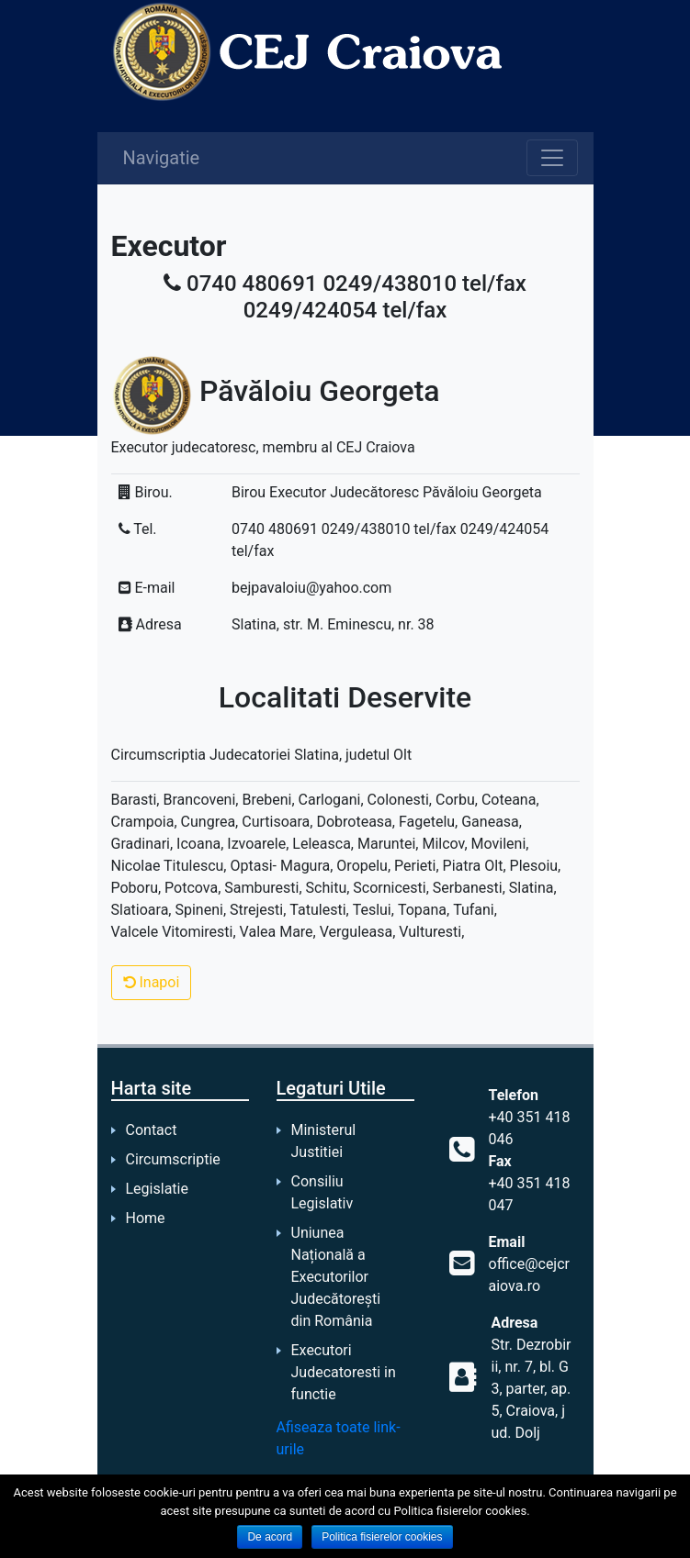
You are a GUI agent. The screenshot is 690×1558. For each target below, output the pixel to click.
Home (145, 1218)
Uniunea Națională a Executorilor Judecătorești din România (336, 1277)
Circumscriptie (173, 1159)
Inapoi (151, 982)
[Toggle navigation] (552, 157)
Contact (151, 1130)
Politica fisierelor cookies (382, 1536)
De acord (269, 1536)
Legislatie (157, 1188)
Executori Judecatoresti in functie (343, 1372)
